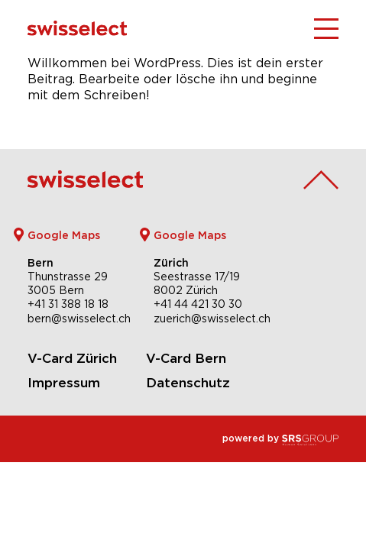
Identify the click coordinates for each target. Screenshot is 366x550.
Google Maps (64, 234)
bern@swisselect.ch (79, 318)
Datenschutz (188, 382)
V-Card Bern (186, 358)
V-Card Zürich (72, 358)
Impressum (64, 382)
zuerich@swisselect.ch (212, 318)
